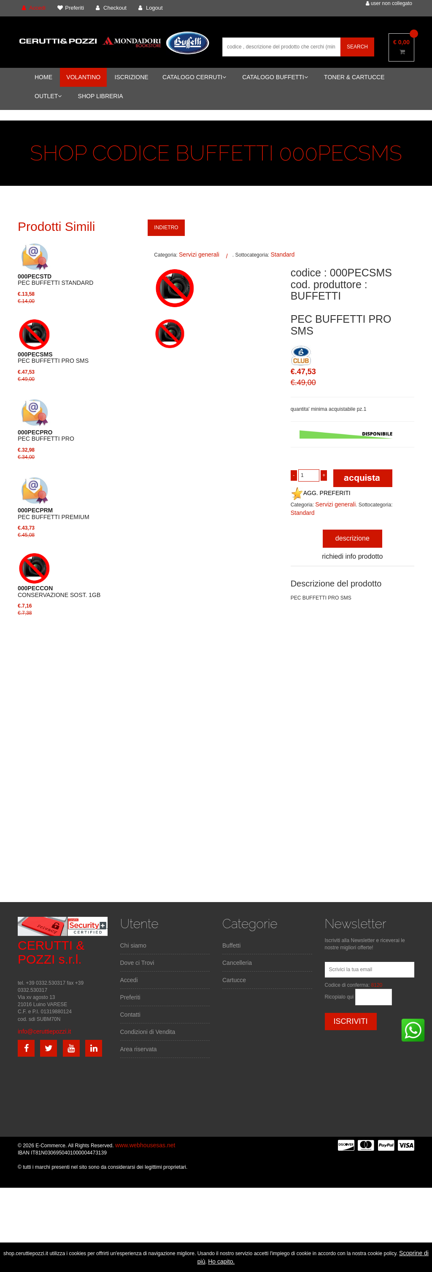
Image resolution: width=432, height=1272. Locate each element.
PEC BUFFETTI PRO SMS (53, 357)
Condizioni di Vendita (148, 1031)
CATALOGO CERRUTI (194, 77)
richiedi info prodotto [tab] (352, 556)
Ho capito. (221, 1261)
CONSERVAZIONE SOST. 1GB (59, 591)
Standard (282, 254)
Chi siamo (133, 945)
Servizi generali (199, 254)
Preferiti (130, 997)
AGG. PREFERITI (321, 493)
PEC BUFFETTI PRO (46, 435)
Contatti (130, 1014)
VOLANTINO (83, 77)
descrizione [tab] (352, 538)
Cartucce (234, 980)
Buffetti (231, 945)
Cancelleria (237, 962)
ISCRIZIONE (131, 77)
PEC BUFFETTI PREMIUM (53, 513)
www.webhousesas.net (145, 1145)
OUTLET (48, 96)
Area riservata (138, 1049)
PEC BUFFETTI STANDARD (55, 279)
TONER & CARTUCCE (354, 77)
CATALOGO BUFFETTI (275, 77)
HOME (43, 77)
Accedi (129, 980)
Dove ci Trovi (137, 962)
